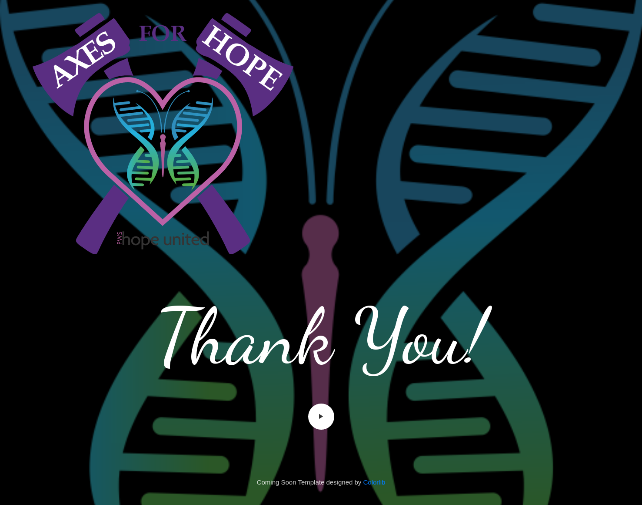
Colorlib (374, 482)
